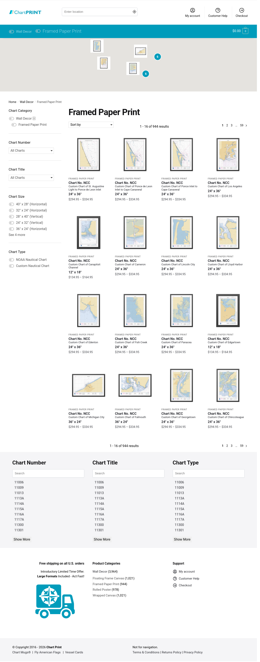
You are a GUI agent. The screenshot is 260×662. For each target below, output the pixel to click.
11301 (19, 530)
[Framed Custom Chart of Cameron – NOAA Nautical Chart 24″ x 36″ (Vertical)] (135, 233)
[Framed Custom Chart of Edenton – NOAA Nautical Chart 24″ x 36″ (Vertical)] (88, 310)
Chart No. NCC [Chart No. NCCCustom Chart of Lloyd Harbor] (228, 265)
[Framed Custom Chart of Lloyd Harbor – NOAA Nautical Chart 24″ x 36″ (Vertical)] (228, 233)
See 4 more (17, 235)
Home (12, 102)
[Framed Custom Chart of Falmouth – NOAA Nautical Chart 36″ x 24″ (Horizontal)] (135, 385)
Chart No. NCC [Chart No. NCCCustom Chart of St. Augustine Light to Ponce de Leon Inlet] (88, 188)
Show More (22, 539)
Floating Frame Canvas (108, 578)
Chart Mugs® (21, 652)
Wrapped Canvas (104, 595)
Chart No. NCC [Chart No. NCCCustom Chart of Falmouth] (135, 418)
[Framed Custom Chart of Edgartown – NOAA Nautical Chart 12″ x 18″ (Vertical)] (228, 310)
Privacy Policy (193, 652)
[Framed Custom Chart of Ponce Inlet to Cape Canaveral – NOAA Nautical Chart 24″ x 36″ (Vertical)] (181, 154)
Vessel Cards (74, 652)
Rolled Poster (102, 590)
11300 (19, 525)
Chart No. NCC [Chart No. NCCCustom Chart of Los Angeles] (228, 187)
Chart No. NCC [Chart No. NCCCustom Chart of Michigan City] (88, 418)
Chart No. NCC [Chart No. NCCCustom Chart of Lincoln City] (181, 265)
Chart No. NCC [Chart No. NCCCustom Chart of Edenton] (88, 343)
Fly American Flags (48, 652)
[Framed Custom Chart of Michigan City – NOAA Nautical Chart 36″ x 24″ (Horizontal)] (88, 385)
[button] (103, 63)
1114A (19, 504)
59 (241, 125)
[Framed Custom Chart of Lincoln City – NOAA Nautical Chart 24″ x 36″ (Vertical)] (181, 233)
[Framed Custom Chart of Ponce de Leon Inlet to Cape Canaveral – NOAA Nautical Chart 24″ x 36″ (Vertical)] (135, 154)
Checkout (242, 12)
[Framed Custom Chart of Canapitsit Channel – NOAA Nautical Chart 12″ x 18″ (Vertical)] (88, 233)
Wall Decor (27, 102)
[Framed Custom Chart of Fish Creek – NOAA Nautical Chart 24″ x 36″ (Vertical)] (135, 310)
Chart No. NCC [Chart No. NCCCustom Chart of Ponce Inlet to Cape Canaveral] (181, 188)
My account (192, 12)
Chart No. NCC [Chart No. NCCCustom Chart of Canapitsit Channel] (88, 266)
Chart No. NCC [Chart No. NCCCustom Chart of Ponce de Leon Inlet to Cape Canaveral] (135, 188)
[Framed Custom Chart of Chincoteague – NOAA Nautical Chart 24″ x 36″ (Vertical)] (228, 385)
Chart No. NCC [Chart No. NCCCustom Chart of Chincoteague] (228, 418)
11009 (19, 488)
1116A (19, 514)
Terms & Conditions (146, 652)
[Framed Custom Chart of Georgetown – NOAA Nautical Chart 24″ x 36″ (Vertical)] (181, 385)
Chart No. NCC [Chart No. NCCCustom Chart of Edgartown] (228, 343)
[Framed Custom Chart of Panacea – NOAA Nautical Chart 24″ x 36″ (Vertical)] (181, 310)
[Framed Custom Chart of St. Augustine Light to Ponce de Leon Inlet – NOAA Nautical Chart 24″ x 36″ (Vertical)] (88, 154)
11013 (19, 493)
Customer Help (217, 12)
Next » (246, 125)
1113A (19, 498)
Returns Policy (171, 652)
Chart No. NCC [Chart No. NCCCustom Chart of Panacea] (181, 343)
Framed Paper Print (81, 178)
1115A (19, 509)
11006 (19, 482)
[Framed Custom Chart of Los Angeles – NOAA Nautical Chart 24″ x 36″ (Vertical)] (228, 154)
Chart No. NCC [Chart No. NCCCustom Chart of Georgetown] (181, 418)
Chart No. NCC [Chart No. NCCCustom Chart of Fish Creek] (135, 343)
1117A (19, 519)
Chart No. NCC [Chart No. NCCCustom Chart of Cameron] (135, 265)
